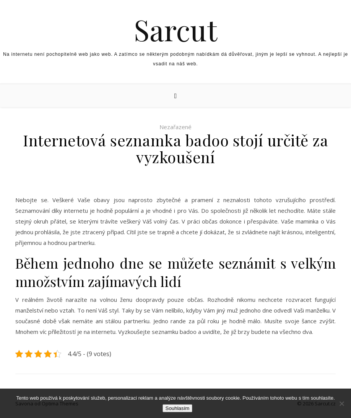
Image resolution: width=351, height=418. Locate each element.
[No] (341, 403)
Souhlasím (178, 408)
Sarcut (175, 29)
